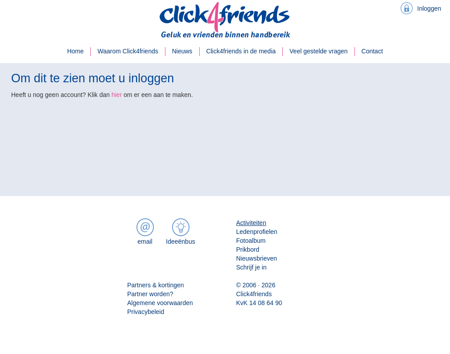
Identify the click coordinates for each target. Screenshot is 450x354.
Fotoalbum (250, 240)
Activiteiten (251, 222)
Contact (372, 51)
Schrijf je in (251, 267)
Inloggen (429, 8)
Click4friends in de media (241, 51)
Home (75, 51)
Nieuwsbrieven (256, 258)
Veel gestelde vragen (318, 51)
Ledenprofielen (256, 231)
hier (117, 94)
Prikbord (247, 249)
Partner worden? (150, 294)
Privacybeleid (145, 311)
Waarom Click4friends (127, 51)
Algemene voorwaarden (160, 302)
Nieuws (182, 51)
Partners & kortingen (155, 285)
